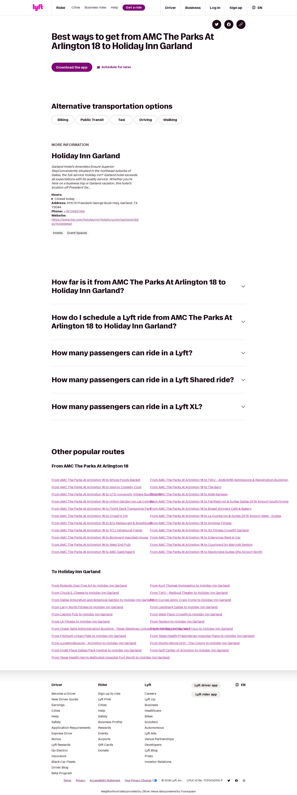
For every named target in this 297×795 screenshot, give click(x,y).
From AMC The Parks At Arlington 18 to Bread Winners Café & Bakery (201, 509)
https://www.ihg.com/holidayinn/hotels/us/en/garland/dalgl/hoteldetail (95, 221)
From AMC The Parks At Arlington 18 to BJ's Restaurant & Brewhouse (102, 523)
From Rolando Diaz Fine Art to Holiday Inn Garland (89, 585)
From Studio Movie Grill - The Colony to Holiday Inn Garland (195, 643)
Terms (67, 780)
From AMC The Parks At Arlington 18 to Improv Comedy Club (96, 487)
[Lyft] (38, 8)
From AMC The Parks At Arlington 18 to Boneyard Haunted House (100, 537)
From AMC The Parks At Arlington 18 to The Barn (185, 487)
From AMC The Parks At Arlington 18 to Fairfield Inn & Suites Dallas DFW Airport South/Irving (219, 501)
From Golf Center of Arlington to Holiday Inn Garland (189, 650)
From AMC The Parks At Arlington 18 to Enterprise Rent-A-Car (195, 537)
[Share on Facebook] (228, 24)
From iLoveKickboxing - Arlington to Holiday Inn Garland (94, 643)
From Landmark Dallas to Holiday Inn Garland (184, 607)
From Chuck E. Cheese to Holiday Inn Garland (85, 593)
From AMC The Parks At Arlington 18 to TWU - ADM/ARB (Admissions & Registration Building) (219, 480)
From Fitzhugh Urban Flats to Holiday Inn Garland (89, 636)
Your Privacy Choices (141, 780)
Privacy (80, 780)
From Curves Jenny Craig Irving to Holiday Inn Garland (190, 600)
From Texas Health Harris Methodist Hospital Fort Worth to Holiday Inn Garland (111, 657)
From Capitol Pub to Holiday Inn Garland (82, 614)
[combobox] (257, 7)
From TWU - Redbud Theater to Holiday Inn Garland (189, 593)
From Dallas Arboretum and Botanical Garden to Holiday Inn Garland (103, 600)
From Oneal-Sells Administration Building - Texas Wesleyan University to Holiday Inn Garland (121, 629)
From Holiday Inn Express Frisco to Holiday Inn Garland (191, 629)
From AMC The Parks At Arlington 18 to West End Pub (91, 544)
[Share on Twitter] (216, 24)
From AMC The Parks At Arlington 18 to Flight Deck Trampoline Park (101, 509)
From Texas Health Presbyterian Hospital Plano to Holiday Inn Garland (202, 636)
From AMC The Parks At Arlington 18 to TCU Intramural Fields (97, 530)
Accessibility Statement (105, 780)
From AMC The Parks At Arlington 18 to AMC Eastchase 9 (93, 552)
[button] (148, 286)
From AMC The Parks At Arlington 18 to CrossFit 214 (90, 516)
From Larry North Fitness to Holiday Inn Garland (87, 607)
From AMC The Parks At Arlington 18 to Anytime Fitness (190, 523)
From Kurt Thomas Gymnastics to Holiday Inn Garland (190, 585)
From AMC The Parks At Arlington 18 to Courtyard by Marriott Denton (201, 544)
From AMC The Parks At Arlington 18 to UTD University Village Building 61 (106, 494)
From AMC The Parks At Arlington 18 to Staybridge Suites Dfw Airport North (206, 552)
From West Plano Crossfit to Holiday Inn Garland (186, 614)
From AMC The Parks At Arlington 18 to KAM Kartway (189, 494)
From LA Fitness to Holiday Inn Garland (81, 621)
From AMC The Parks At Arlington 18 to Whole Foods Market (96, 480)
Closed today (64, 199)
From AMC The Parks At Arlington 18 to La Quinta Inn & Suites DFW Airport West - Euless (215, 516)
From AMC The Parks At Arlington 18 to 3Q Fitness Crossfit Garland (199, 530)
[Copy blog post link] (240, 24)
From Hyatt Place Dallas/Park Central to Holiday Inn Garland (96, 650)
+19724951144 (74, 211)
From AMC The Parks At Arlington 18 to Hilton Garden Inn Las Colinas (103, 501)
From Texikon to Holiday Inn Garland (177, 621)
